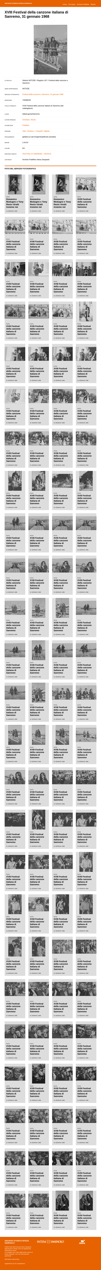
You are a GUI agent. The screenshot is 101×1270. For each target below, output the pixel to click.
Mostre (93, 4)
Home (65, 4)
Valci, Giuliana (28, 131)
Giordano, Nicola (29, 120)
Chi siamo (71, 4)
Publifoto (25, 125)
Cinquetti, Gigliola (43, 131)
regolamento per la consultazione (15, 1263)
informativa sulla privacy (12, 1259)
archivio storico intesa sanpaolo (22, 3)
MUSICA (47, 154)
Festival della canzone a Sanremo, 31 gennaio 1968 (42, 94)
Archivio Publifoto (83, 4)
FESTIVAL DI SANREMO (32, 154)
